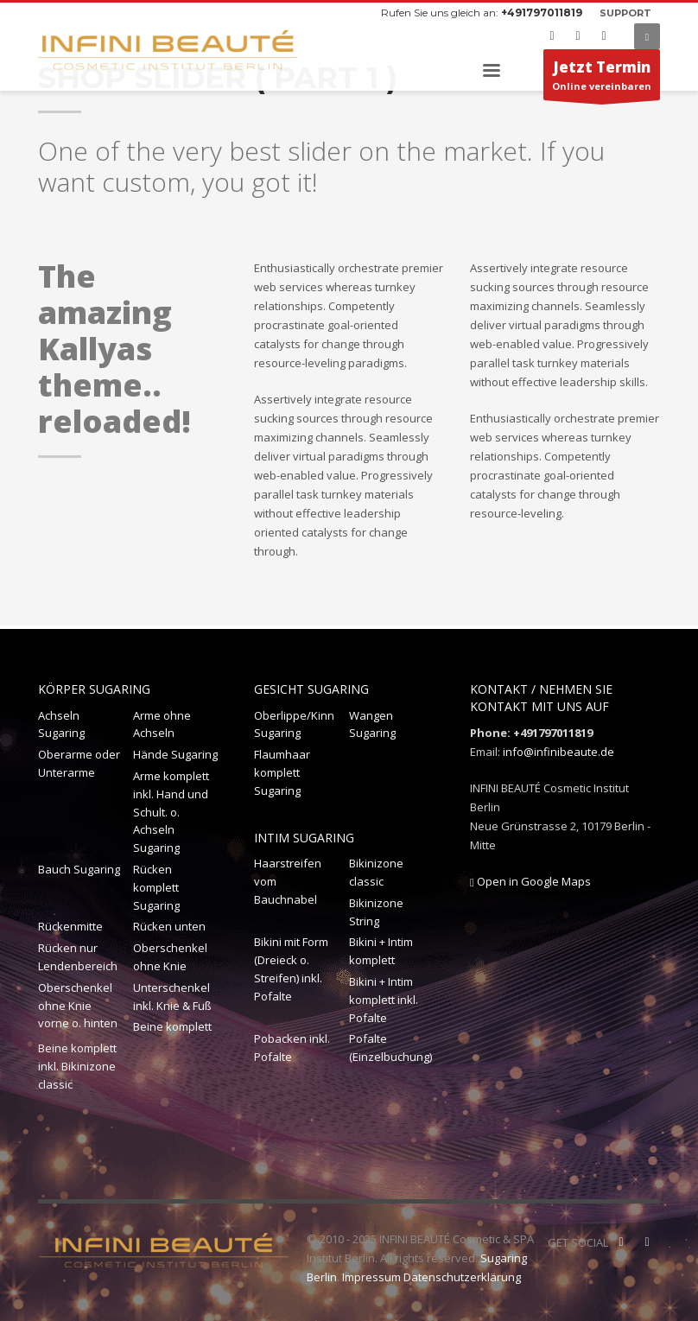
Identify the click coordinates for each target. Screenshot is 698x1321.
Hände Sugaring (175, 754)
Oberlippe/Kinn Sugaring (294, 724)
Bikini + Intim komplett (381, 951)
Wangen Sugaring (372, 724)
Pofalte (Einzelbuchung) (390, 1047)
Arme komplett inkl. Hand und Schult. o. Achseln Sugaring (171, 811)
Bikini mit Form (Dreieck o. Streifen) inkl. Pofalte (291, 968)
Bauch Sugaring (79, 869)
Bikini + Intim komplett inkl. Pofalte (383, 1000)
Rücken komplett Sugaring (156, 887)
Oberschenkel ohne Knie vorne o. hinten (77, 1006)
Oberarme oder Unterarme (79, 763)
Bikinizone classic (376, 872)
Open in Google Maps (530, 881)
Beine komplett (172, 1026)
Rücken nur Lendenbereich (77, 957)
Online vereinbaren (601, 78)
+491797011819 (541, 12)
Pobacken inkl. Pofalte (292, 1047)
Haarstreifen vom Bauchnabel (287, 881)
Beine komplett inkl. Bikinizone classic (77, 1066)
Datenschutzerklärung (462, 1277)
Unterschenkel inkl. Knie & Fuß (172, 996)
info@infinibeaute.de (558, 751)
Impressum (371, 1277)
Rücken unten (169, 926)
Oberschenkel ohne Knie (170, 957)
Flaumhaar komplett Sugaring (282, 772)
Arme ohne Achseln (162, 724)
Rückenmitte (70, 926)
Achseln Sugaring (61, 724)
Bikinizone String (376, 912)
